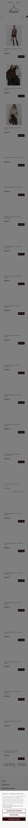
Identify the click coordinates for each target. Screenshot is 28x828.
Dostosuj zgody (14, 814)
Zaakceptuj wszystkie (14, 819)
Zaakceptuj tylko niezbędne (14, 810)
